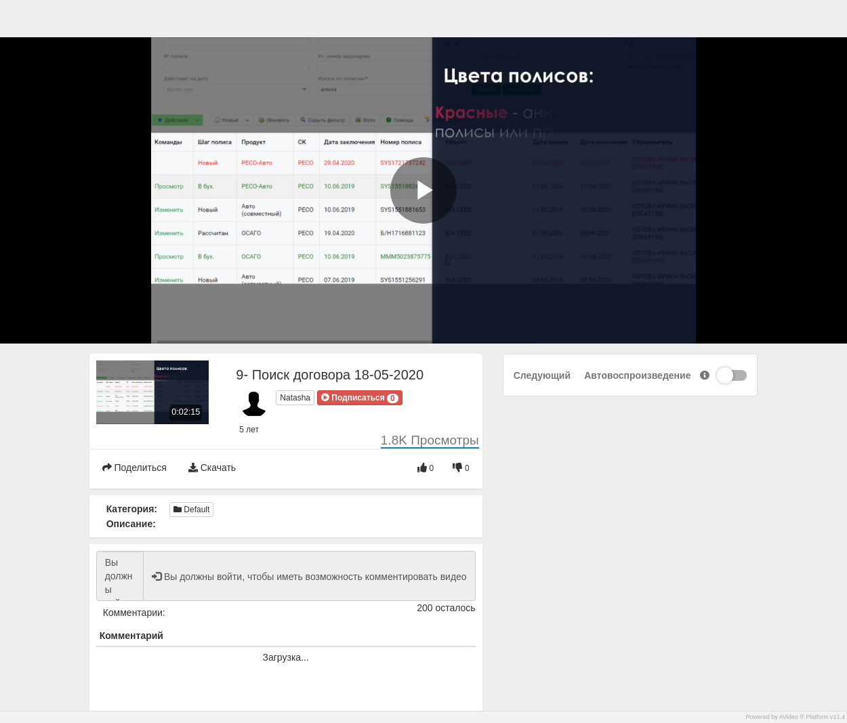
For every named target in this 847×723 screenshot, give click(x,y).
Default (191, 509)
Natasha (295, 397)
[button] (359, 397)
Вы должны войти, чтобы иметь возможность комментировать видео (120, 576)
